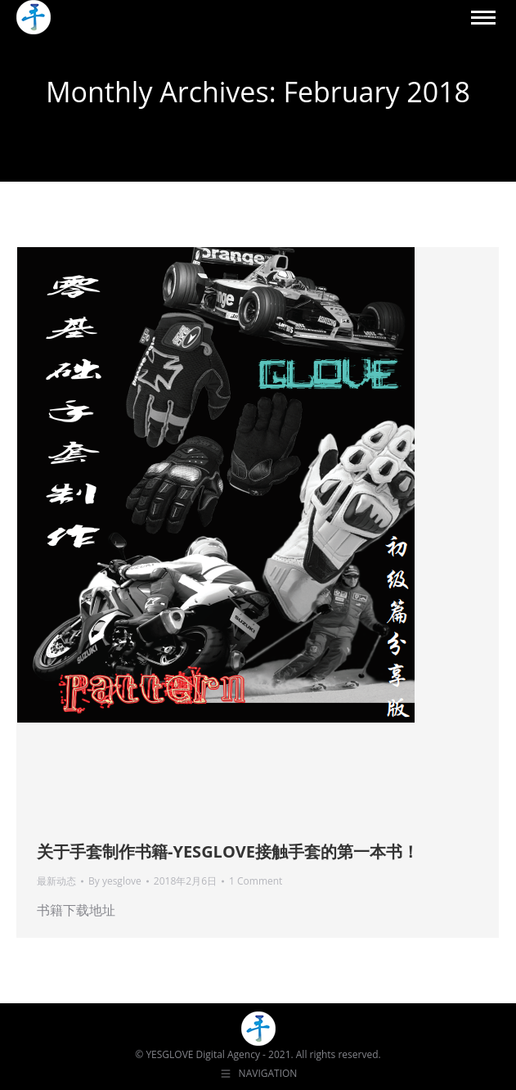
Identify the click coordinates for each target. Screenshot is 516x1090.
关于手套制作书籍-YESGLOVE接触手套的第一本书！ (228, 851)
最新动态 (56, 881)
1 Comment (255, 881)
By (114, 881)
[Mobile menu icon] (483, 18)
